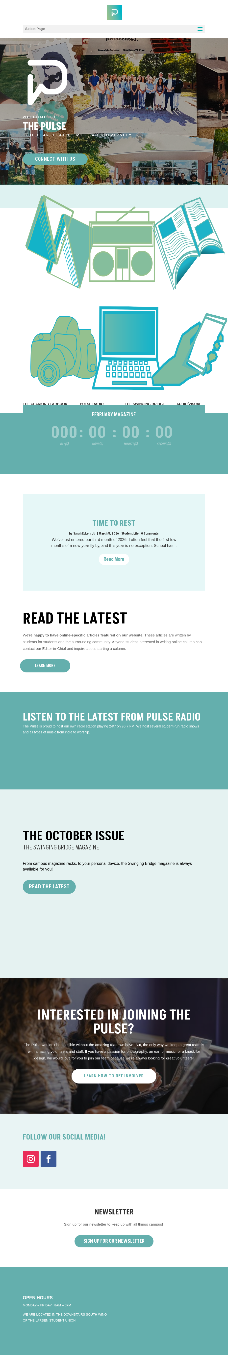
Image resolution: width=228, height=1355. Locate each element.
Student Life (130, 533)
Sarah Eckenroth (84, 533)
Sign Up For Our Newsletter (114, 1241)
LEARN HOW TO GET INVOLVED (114, 1076)
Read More (114, 559)
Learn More (45, 666)
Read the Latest (49, 887)
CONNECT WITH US (55, 159)
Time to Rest (113, 523)
